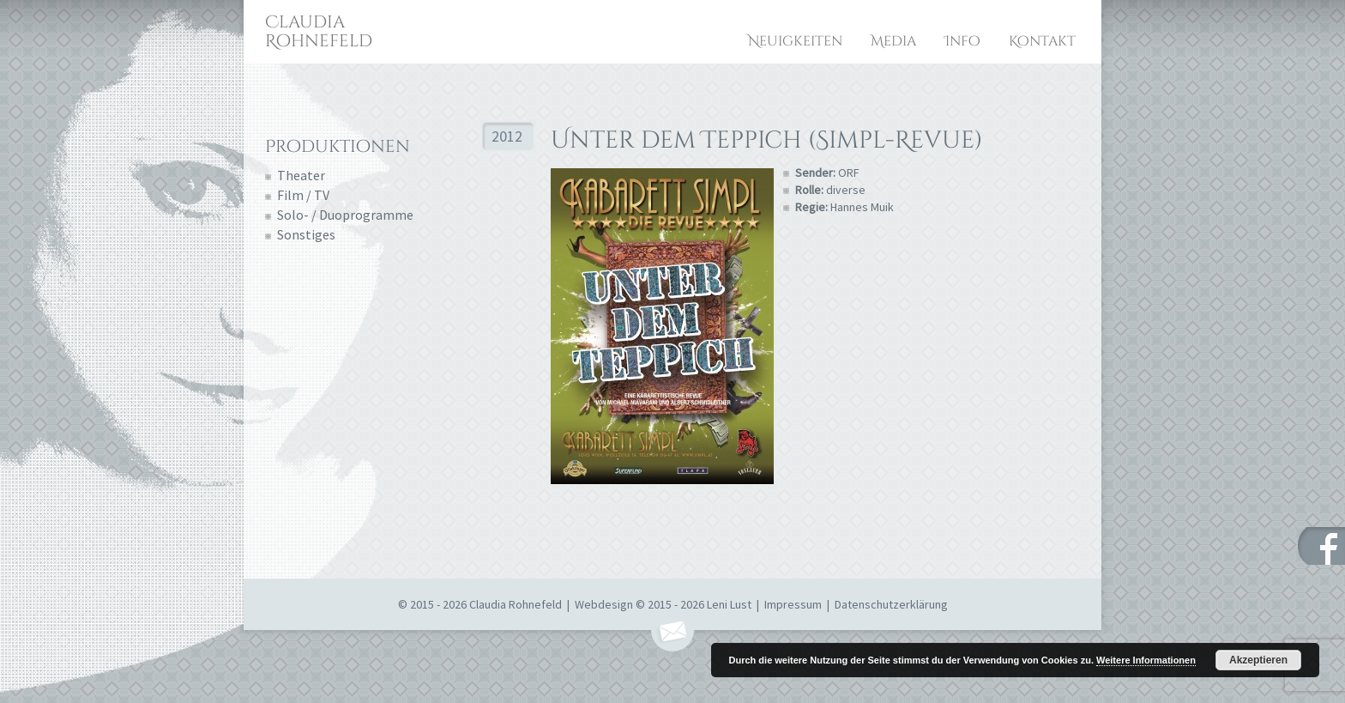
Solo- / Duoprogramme (345, 214)
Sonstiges (306, 234)
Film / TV (303, 194)
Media (893, 41)
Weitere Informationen (1146, 660)
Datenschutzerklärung (891, 604)
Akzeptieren (1258, 660)
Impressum (793, 604)
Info (962, 41)
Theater (301, 175)
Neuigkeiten (795, 41)
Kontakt (1042, 41)
